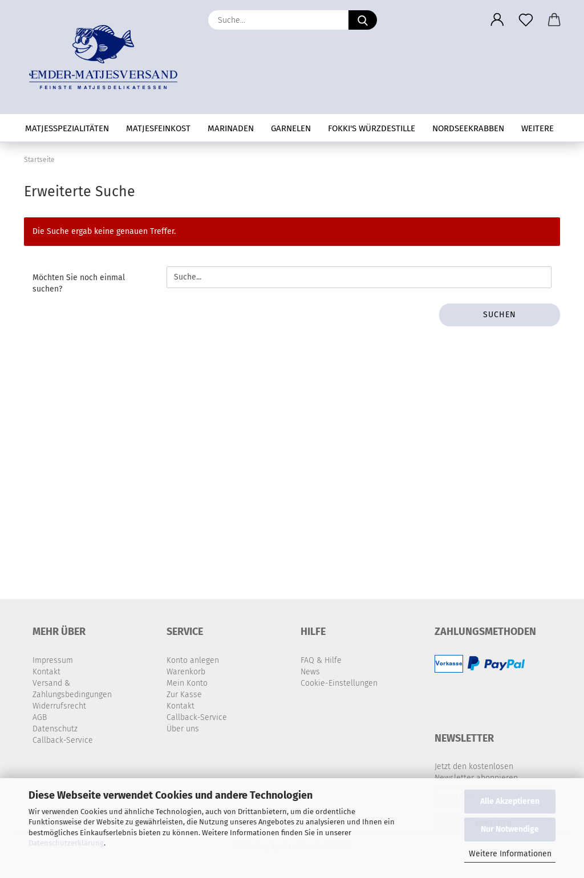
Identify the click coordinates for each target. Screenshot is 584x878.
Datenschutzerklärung (66, 843)
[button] (497, 20)
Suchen (499, 314)
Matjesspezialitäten (67, 128)
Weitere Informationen (510, 854)
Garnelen (291, 128)
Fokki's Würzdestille (371, 128)
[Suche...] (362, 20)
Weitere (537, 128)
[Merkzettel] (526, 20)
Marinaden (231, 128)
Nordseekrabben (468, 128)
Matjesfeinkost (158, 128)
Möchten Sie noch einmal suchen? (79, 283)
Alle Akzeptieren (510, 801)
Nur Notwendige (510, 829)
